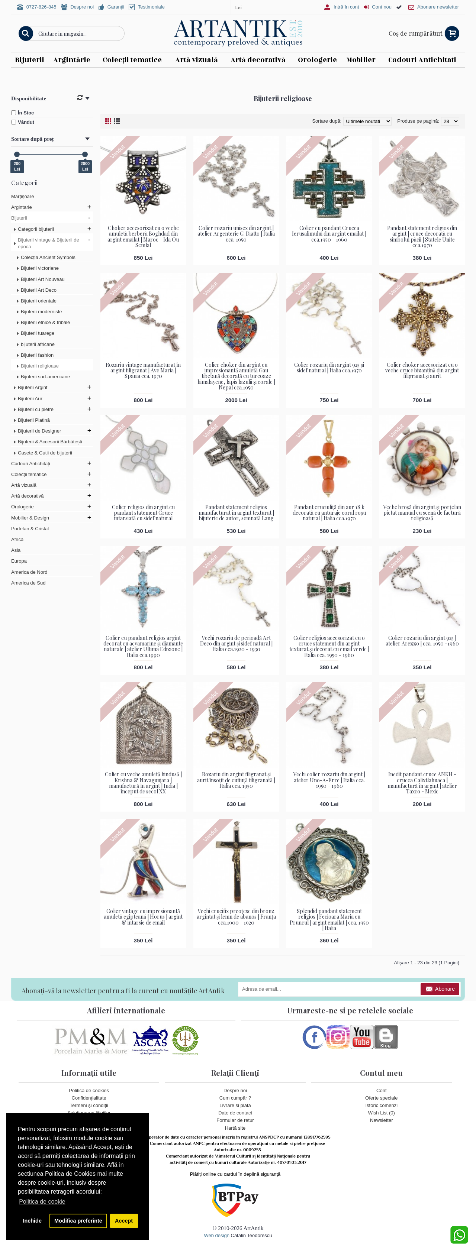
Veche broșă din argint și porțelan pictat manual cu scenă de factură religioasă (422, 512)
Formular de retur (235, 1120)
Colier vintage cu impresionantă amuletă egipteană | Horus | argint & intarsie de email (143, 916)
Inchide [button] (32, 1221)
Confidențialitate (89, 1097)
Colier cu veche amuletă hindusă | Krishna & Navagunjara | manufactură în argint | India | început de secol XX (143, 783)
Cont (381, 1090)
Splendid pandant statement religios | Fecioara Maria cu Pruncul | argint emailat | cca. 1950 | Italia (329, 919)
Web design (216, 1235)
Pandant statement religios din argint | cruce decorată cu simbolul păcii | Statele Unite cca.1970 (422, 236)
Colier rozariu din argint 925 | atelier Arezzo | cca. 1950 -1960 (422, 640)
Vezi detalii (339, 74)
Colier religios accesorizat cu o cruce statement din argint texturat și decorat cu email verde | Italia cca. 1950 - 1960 (329, 646)
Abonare (440, 990)
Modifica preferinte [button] (78, 1221)
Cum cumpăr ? (235, 1097)
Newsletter (381, 1120)
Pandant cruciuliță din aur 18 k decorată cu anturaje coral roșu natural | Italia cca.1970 (329, 512)
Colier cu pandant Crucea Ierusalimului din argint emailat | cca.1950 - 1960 (329, 233)
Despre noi (235, 1090)
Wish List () (381, 1113)
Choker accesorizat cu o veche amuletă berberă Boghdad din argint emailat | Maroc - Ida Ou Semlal (143, 236)
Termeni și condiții (89, 1105)
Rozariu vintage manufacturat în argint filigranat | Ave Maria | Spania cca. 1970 (143, 370)
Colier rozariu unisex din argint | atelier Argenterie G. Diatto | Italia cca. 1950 (236, 233)
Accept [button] (124, 1221)
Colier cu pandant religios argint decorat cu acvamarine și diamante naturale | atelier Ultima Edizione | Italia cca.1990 (143, 646)
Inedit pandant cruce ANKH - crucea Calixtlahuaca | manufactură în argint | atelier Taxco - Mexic (422, 783)
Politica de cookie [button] (42, 1201)
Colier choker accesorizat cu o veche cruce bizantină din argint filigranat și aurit (422, 370)
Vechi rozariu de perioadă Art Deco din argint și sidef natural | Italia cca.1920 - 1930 (236, 643)
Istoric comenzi (381, 1105)
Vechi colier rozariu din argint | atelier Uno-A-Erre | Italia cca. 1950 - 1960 (329, 780)
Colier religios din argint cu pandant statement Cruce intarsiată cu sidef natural (143, 512)
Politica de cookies (89, 1090)
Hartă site (235, 1127)
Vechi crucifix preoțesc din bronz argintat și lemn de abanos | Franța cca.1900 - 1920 (236, 916)
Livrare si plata (235, 1105)
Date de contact (235, 1113)
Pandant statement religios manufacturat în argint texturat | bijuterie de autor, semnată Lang (236, 512)
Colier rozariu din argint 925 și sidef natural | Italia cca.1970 (329, 367)
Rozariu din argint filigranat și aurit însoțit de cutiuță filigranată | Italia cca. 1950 (236, 780)
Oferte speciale (381, 1097)
